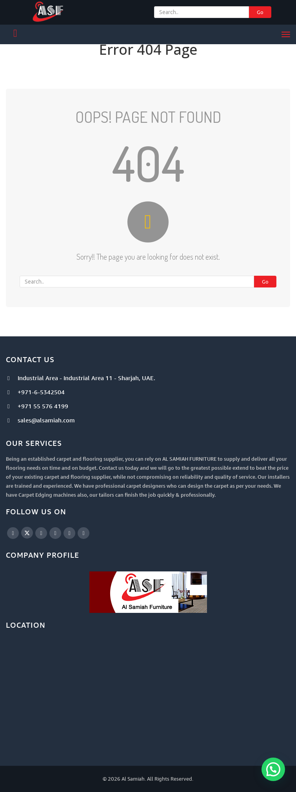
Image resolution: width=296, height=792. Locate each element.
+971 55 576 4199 (43, 405)
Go (260, 12)
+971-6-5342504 (41, 391)
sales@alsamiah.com (46, 420)
